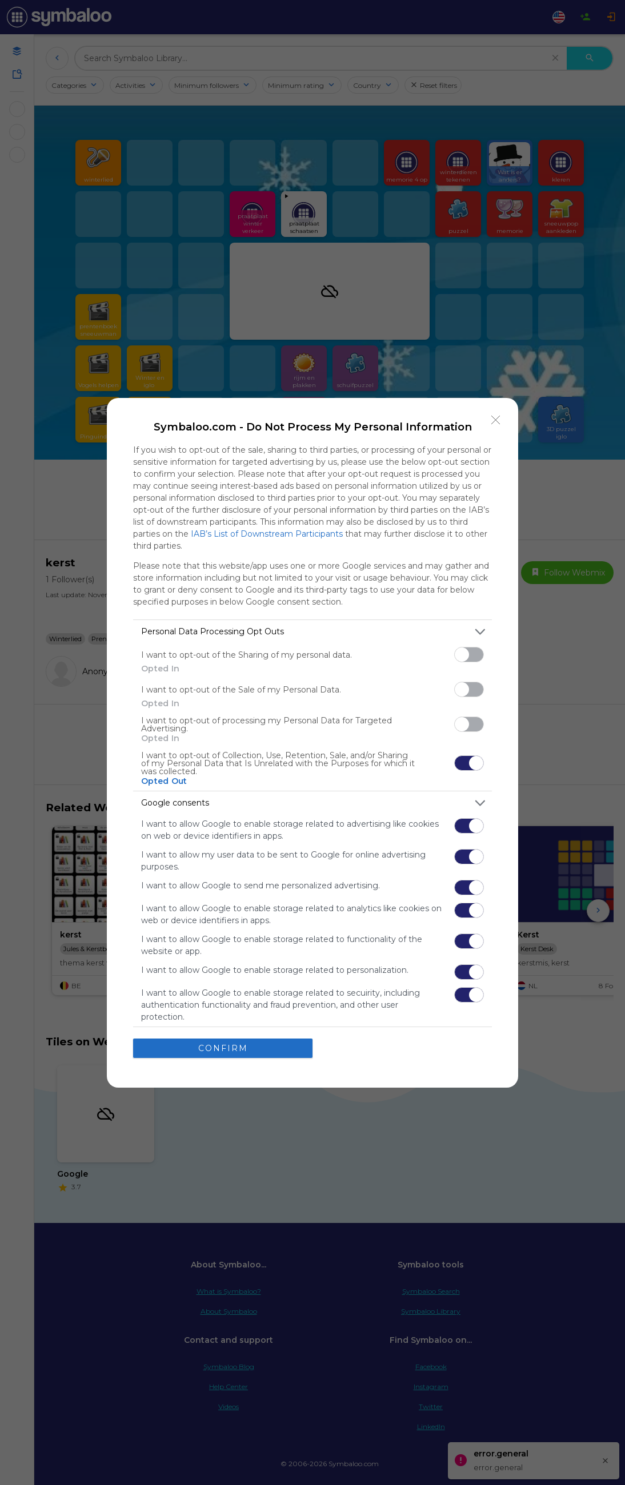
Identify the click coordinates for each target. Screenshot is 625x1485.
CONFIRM (223, 1048)
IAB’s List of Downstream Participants (267, 534)
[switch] (469, 654)
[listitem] (312, 631)
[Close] (496, 420)
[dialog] (312, 743)
